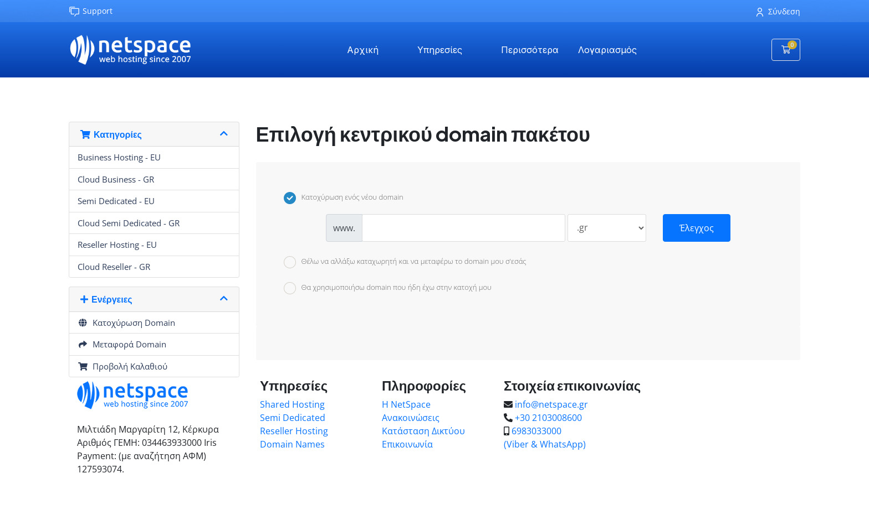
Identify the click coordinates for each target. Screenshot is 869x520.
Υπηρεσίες (439, 49)
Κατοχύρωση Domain (126, 322)
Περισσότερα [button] (530, 49)
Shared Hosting (292, 404)
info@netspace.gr (551, 404)
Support (91, 11)
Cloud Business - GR (116, 179)
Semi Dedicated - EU (116, 200)
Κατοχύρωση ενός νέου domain (343, 198)
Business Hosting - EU (119, 157)
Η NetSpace (406, 404)
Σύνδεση (778, 11)
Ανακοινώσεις (410, 418)
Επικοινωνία (407, 444)
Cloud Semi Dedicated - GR (129, 222)
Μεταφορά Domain (122, 344)
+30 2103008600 (548, 418)
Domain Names (292, 444)
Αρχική (363, 49)
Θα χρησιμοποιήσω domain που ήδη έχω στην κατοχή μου (388, 288)
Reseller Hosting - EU (117, 244)
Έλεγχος (696, 228)
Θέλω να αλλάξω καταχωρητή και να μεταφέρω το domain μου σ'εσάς (405, 262)
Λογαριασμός (607, 49)
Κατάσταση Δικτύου (423, 431)
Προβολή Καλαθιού (122, 366)
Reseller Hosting (294, 431)
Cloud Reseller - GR (114, 266)
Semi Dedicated (292, 418)
